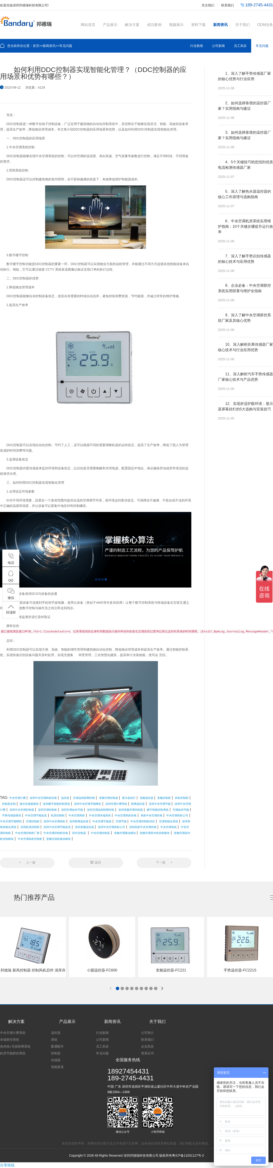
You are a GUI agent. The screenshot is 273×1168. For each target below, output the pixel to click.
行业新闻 (196, 46)
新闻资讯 (220, 25)
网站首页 (88, 25)
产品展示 (110, 25)
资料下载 (198, 25)
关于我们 (242, 25)
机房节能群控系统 (12, 1053)
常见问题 (65, 46)
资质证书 (147, 1053)
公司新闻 (218, 46)
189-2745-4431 (257, 5)
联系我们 (227, 5)
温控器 (56, 1033)
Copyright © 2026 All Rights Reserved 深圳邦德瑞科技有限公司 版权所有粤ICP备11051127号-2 (136, 1155)
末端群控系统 (9, 1039)
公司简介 (147, 1033)
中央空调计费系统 (12, 1033)
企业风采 (147, 1046)
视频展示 (176, 25)
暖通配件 (57, 1046)
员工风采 (240, 46)
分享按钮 (7, 1165)
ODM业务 (265, 25)
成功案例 (154, 25)
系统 (54, 1039)
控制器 (56, 1053)
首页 (36, 46)
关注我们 (208, 5)
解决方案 (132, 25)
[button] (117, 988)
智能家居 (57, 1067)
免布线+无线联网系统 (15, 1046)
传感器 (56, 1060)
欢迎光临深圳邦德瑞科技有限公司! (24, 5)
